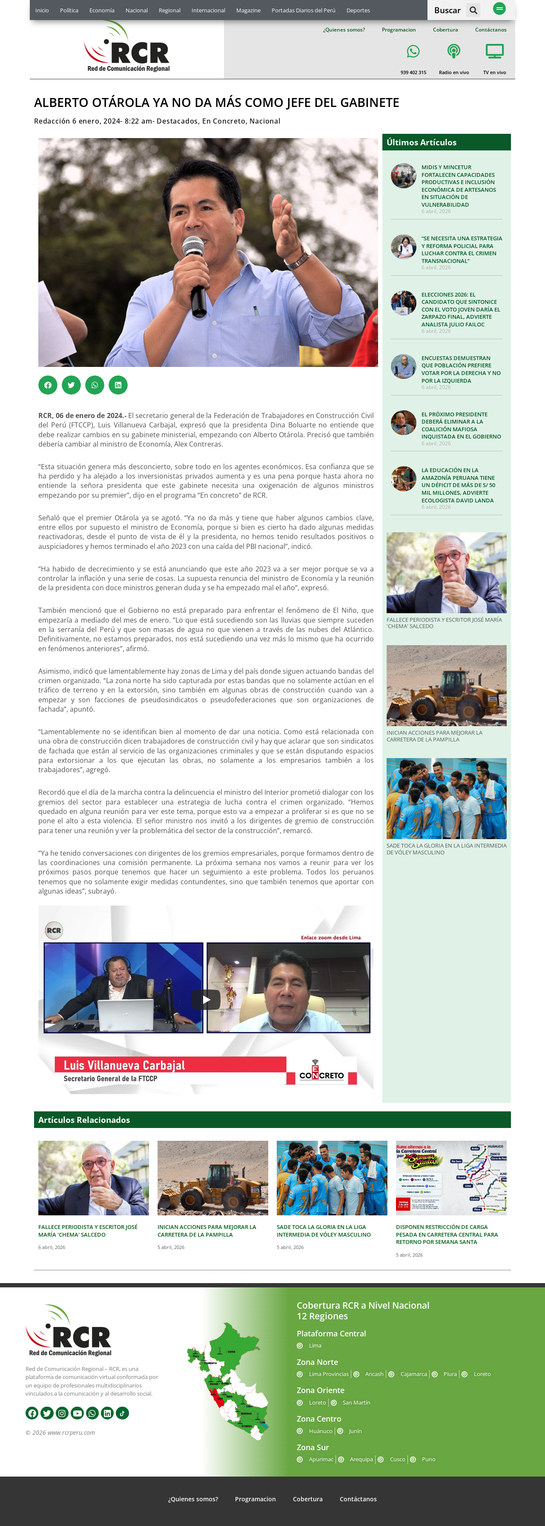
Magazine (248, 10)
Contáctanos (491, 29)
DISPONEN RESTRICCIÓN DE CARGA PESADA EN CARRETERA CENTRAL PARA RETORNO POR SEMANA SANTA (447, 1234)
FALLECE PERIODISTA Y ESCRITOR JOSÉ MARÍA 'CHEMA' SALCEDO (444, 623)
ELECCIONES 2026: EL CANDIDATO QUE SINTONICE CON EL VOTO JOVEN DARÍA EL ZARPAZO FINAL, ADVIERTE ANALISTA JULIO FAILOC (461, 309)
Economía (102, 10)
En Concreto (224, 121)
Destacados (177, 121)
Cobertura (445, 29)
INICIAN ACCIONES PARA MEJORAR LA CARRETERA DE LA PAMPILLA (434, 736)
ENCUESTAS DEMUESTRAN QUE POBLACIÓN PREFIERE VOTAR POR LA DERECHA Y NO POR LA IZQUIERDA (461, 369)
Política (69, 10)
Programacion (399, 29)
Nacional (137, 10)
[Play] (206, 999)
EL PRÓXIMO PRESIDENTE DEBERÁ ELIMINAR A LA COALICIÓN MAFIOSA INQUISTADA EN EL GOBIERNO (461, 425)
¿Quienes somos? (344, 29)
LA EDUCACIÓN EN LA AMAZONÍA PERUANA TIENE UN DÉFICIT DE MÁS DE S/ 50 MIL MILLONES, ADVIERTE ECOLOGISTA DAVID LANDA (458, 485)
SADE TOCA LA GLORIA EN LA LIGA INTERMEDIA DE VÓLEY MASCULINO (447, 849)
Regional (170, 10)
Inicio (42, 10)
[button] (473, 10)
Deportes (358, 10)
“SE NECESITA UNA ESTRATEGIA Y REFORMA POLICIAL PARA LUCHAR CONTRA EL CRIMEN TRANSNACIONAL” (462, 249)
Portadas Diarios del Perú (304, 10)
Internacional (208, 10)
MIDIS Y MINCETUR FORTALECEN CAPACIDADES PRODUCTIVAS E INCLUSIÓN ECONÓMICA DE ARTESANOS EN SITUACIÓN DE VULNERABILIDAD (459, 185)
